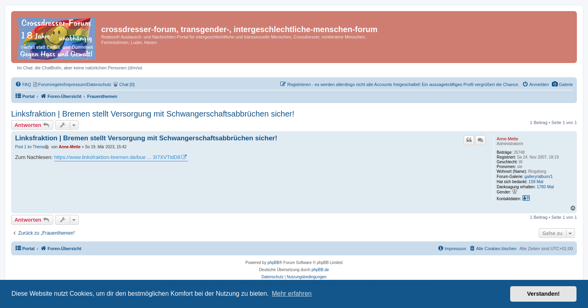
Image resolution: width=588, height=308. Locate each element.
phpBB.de (320, 270)
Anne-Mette (507, 138)
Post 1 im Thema (30, 147)
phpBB (274, 262)
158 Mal (535, 181)
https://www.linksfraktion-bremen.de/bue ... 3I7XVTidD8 (117, 157)
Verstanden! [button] (543, 294)
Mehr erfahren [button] (292, 293)
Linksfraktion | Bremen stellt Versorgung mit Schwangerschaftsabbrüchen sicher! (152, 113)
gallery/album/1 (538, 176)
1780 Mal (545, 186)
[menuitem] (562, 84)
